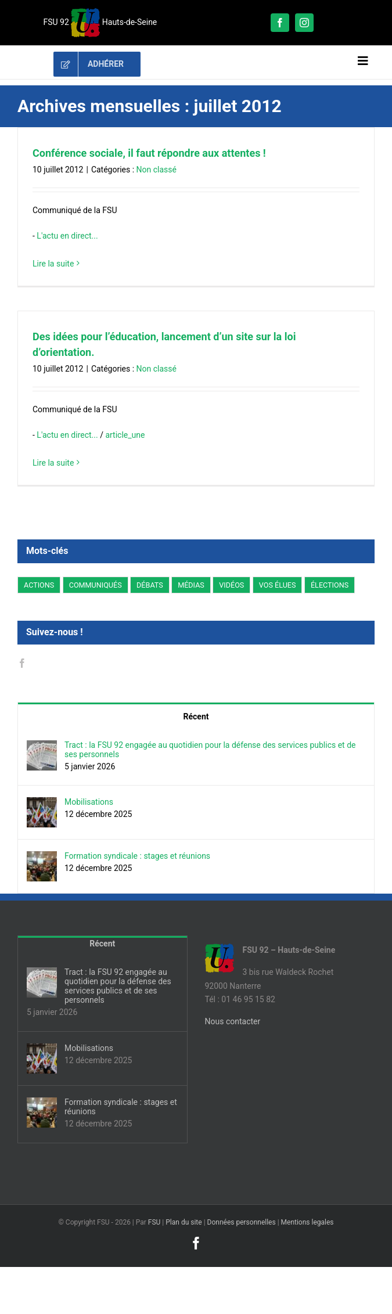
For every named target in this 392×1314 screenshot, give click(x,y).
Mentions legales (307, 1222)
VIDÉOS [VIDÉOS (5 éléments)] (231, 585)
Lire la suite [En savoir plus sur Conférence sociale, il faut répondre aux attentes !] (53, 263)
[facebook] (280, 22)
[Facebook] (22, 663)
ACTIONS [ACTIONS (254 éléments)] (39, 585)
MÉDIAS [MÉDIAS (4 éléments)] (191, 585)
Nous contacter (233, 1021)
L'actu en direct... (67, 235)
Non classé (156, 169)
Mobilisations (88, 802)
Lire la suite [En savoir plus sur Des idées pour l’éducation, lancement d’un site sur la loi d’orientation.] (53, 462)
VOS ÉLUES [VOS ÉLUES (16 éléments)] (277, 585)
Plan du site (184, 1222)
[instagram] (304, 22)
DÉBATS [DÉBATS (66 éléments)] (149, 585)
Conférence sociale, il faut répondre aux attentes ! (149, 153)
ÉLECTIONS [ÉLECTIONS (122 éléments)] (329, 585)
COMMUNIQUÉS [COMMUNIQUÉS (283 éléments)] (95, 585)
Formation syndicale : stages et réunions (137, 856)
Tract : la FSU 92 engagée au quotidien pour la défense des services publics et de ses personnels (209, 749)
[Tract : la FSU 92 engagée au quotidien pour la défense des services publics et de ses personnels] (42, 746)
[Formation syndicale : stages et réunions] (42, 857)
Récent (196, 716)
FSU (154, 1222)
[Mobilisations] (42, 803)
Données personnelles (241, 1222)
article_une (125, 435)
